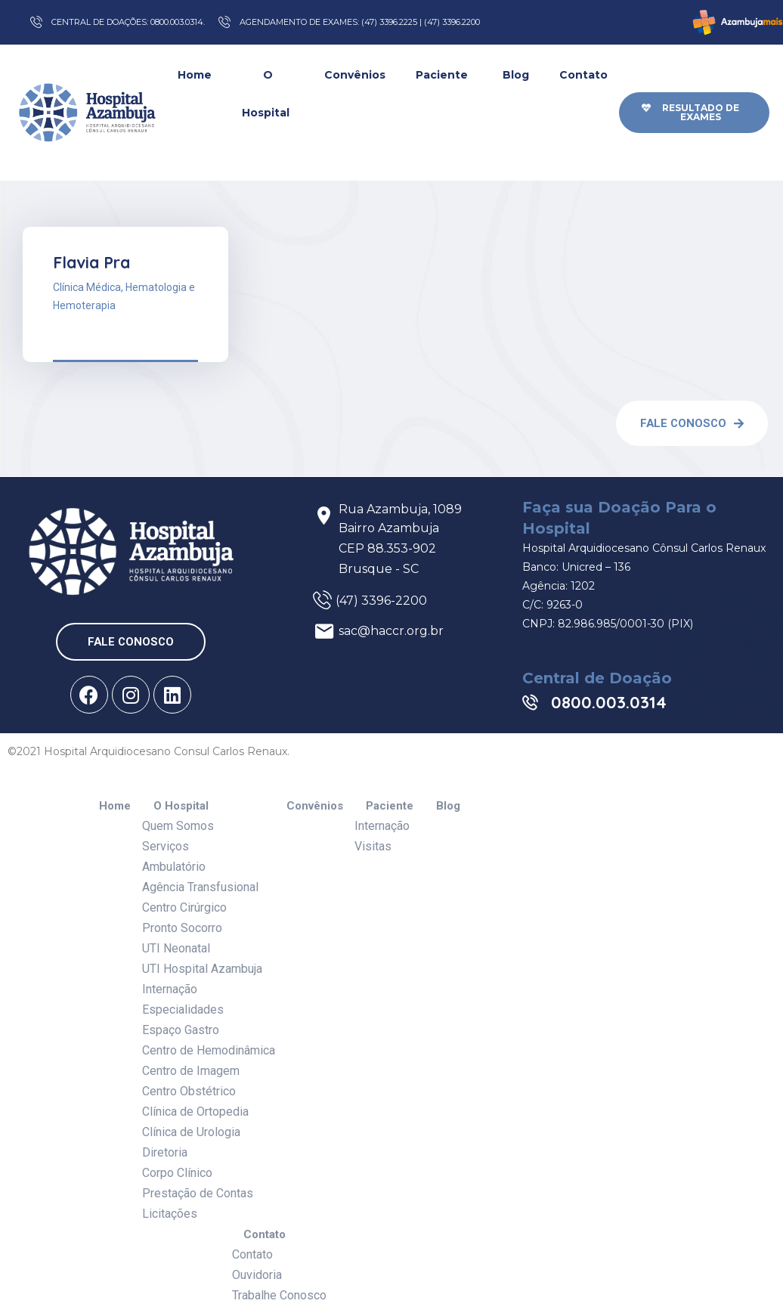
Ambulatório (174, 866)
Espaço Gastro (180, 1030)
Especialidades (183, 1009)
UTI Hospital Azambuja (202, 969)
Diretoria (164, 1152)
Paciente (444, 93)
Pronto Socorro (182, 928)
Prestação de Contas (197, 1193)
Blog (516, 75)
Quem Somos (178, 826)
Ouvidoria (257, 1275)
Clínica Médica (87, 287)
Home (195, 75)
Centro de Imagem (191, 1071)
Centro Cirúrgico (184, 907)
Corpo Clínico (177, 1173)
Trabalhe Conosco (279, 1295)
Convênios (354, 75)
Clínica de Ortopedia (195, 1111)
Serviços (165, 846)
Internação (169, 989)
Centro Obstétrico (189, 1091)
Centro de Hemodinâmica (208, 1050)
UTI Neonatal (176, 948)
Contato (585, 93)
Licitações (169, 1213)
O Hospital (268, 113)
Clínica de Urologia (191, 1132)
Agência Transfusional (200, 887)
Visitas (373, 846)
